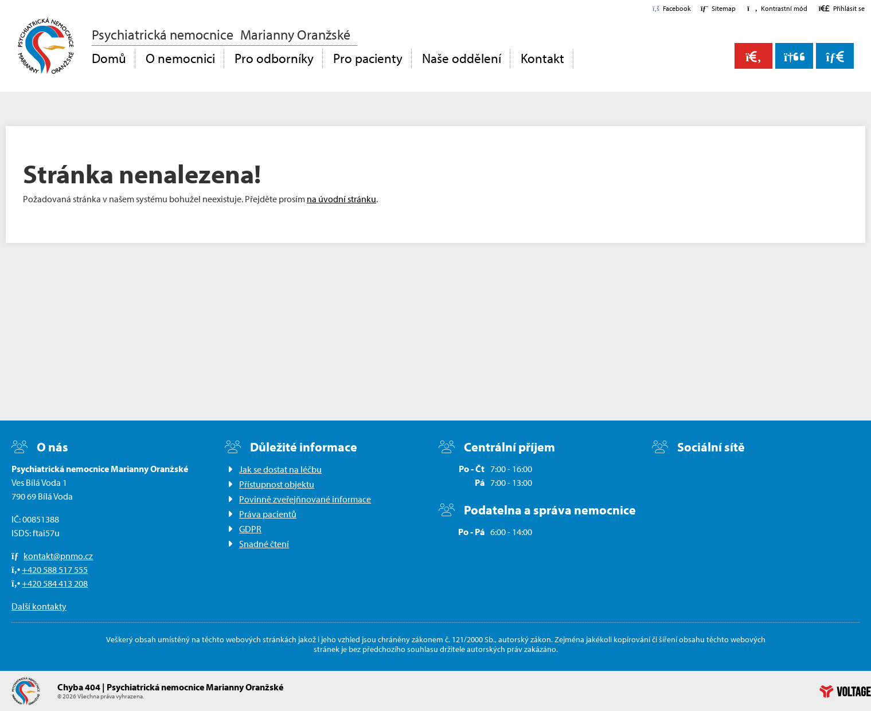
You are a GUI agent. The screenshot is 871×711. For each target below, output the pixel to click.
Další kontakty (39, 606)
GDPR (250, 529)
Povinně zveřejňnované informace (305, 499)
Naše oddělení (461, 58)
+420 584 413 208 (55, 583)
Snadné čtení (264, 543)
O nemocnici (180, 58)
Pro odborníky (274, 58)
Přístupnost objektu (276, 484)
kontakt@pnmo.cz (58, 555)
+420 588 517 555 (55, 569)
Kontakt (542, 58)
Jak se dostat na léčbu (280, 469)
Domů (46, 45)
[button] (777, 8)
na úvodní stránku (341, 199)
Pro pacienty (368, 58)
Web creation (845, 691)
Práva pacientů (267, 514)
